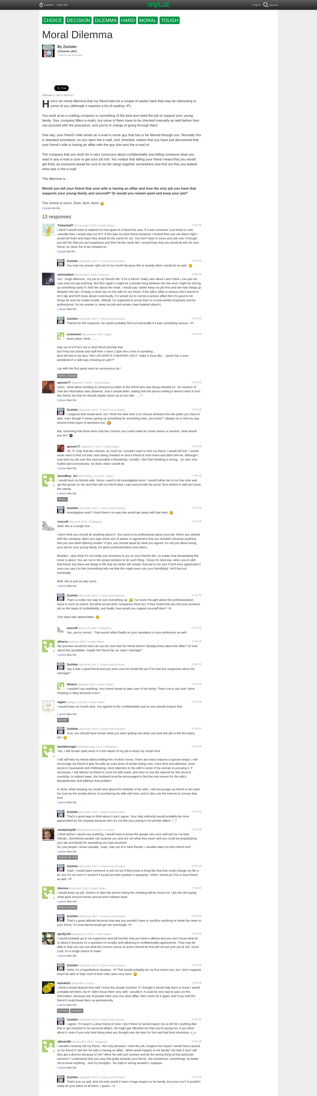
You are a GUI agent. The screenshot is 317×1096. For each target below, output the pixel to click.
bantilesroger (67, 746)
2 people (46, 208)
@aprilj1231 (79, 934)
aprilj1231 (64, 934)
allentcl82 (64, 1041)
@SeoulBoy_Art (87, 475)
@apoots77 (78, 382)
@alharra (73, 641)
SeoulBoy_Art (67, 475)
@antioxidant (82, 274)
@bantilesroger (86, 746)
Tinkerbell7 (65, 225)
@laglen (72, 702)
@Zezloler (63, 51)
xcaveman (74, 334)
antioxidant (65, 274)
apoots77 (64, 382)
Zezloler (70, 47)
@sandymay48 (85, 829)
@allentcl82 (79, 1041)
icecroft (62, 521)
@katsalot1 (78, 983)
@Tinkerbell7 (82, 225)
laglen (61, 702)
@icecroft (74, 521)
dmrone (63, 888)
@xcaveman (89, 334)
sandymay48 (66, 829)
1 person (62, 309)
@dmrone (75, 888)
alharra (62, 641)
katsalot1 (64, 983)
